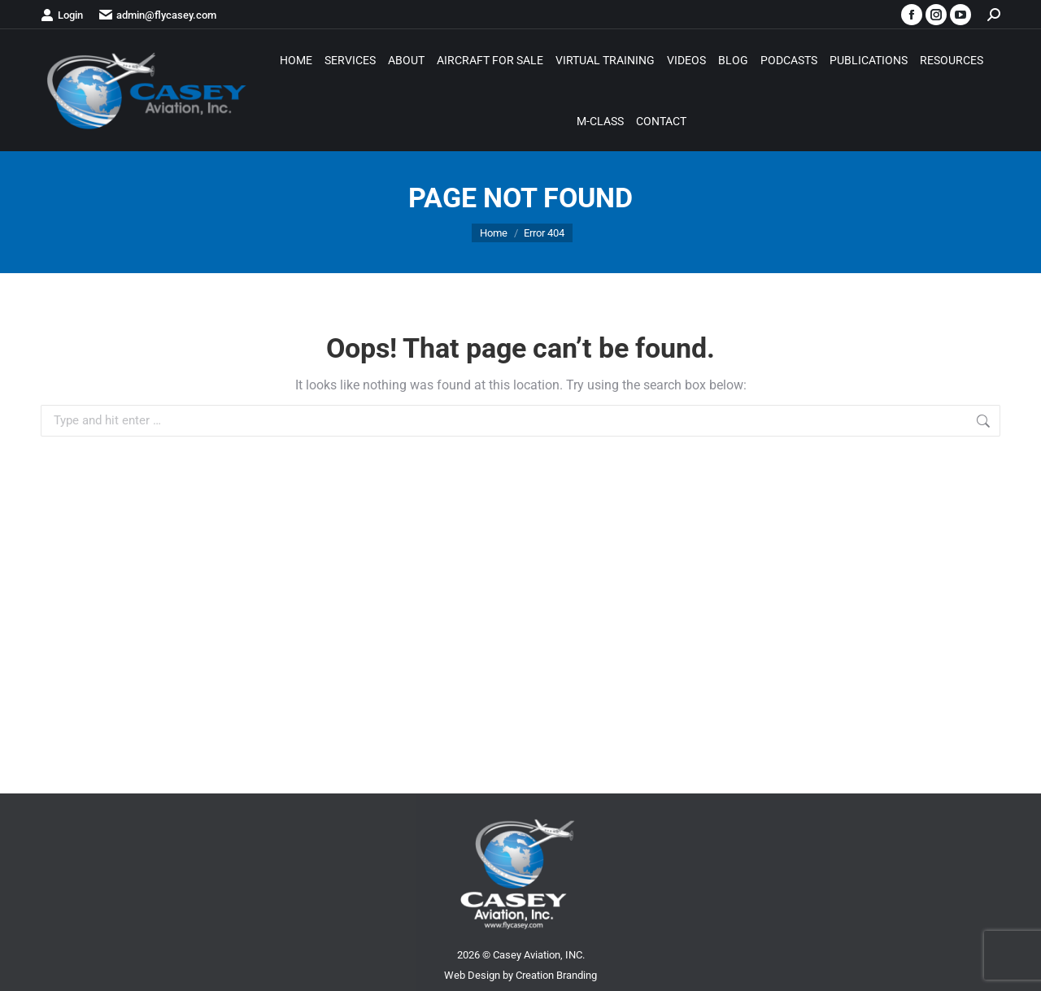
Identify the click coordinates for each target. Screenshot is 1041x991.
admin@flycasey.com (157, 15)
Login (62, 15)
